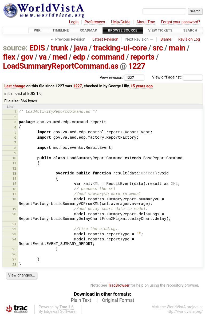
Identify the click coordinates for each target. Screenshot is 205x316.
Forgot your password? (180, 22)
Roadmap (88, 30)
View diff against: (177, 77)
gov (27, 56)
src (158, 47)
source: (15, 47)
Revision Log (189, 39)
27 (14, 259)
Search (190, 30)
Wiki (38, 30)
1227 (136, 66)
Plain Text (81, 300)
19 (14, 209)
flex (9, 56)
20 (14, 214)
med (59, 56)
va (43, 56)
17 (14, 194)
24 (14, 239)
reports (142, 56)
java (80, 47)
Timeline (61, 30)
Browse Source (122, 30)
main (177, 47)
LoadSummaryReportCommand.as (61, 66)
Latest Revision (105, 39)
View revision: (111, 77)
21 (14, 224)
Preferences (94, 22)
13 (14, 173)
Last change (14, 86)
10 (14, 158)
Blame (165, 39)
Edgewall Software (60, 311)
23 (14, 234)
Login (73, 22)
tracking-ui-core (120, 47)
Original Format (118, 300)
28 (14, 265)
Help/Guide (120, 22)
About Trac (145, 22)
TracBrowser (119, 285)
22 (14, 229)
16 (14, 189)
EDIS (37, 47)
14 (14, 179)
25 (14, 249)
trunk (59, 47)
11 (14, 163)
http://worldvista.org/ (185, 311)
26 (14, 254)
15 (14, 184)
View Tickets (160, 30)
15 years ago (142, 86)
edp (79, 56)
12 (14, 168)
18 (14, 199)
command (107, 56)
